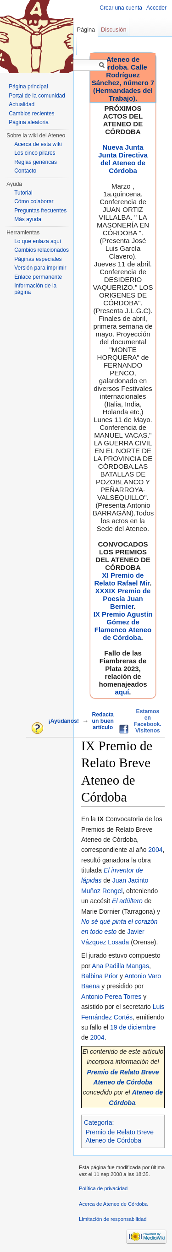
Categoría (98, 1122)
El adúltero (127, 901)
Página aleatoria (29, 122)
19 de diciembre (133, 1027)
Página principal (28, 86)
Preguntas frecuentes (40, 210)
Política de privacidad (103, 1188)
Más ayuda (27, 219)
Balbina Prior (99, 976)
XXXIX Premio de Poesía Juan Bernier (123, 598)
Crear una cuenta (121, 8)
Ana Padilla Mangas (120, 966)
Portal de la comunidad (37, 95)
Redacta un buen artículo (103, 721)
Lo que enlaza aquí (37, 241)
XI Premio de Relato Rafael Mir (122, 579)
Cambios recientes (31, 113)
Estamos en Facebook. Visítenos (147, 721)
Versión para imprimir (40, 268)
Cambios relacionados (41, 250)
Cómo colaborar (33, 201)
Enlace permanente (38, 277)
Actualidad (21, 104)
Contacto (25, 171)
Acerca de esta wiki (37, 144)
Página (86, 29)
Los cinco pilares (34, 153)
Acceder (156, 8)
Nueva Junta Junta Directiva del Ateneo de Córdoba (123, 158)
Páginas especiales (37, 259)
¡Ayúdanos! (64, 721)
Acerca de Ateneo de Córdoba (113, 1204)
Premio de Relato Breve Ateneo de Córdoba (120, 1136)
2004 (155, 849)
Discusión (113, 29)
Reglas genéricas (35, 162)
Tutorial (23, 193)
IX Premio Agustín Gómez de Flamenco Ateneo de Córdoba (123, 625)
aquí (122, 692)
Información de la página (35, 288)
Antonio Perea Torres (111, 996)
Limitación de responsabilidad (112, 1219)
